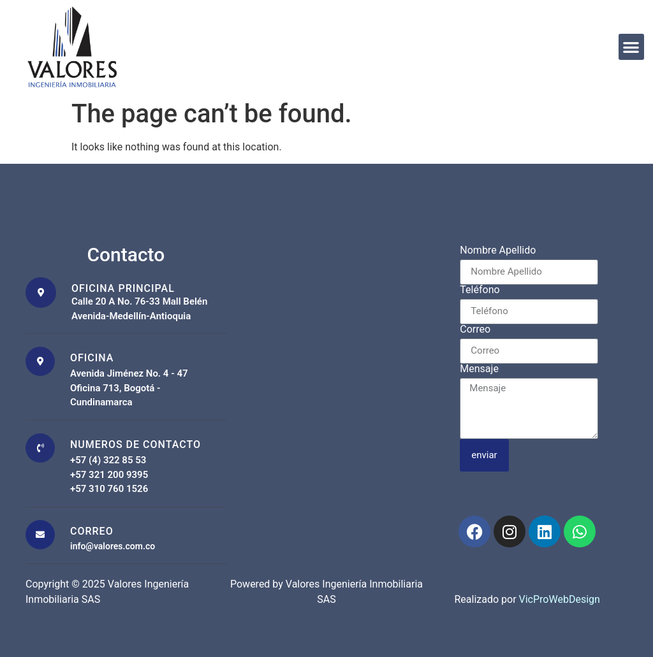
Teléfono (479, 290)
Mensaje (479, 369)
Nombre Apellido (498, 250)
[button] (632, 47)
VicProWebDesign (559, 599)
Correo (475, 329)
